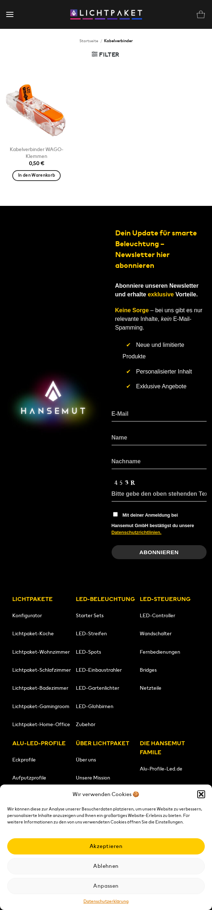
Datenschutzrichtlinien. (137, 532)
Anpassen (106, 885)
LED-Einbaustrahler (99, 669)
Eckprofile (24, 759)
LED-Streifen (91, 633)
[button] (201, 794)
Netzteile (150, 688)
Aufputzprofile (29, 777)
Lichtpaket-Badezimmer (40, 688)
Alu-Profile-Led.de (161, 768)
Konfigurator (27, 615)
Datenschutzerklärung (106, 901)
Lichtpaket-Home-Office (41, 724)
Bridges (148, 669)
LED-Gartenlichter (97, 688)
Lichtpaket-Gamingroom (40, 706)
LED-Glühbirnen (94, 706)
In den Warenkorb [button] (36, 175)
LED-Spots (88, 651)
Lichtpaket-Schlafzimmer (41, 669)
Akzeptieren (106, 846)
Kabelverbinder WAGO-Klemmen (37, 152)
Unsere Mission (93, 777)
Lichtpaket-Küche (33, 633)
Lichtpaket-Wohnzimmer (41, 651)
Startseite (88, 41)
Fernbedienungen (160, 651)
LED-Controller (157, 615)
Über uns (86, 759)
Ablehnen (106, 866)
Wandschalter (156, 633)
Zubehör (85, 724)
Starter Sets (90, 615)
